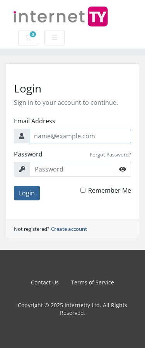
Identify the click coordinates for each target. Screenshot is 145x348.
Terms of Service (92, 282)
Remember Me (109, 190)
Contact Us (45, 282)
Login (27, 193)
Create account (69, 228)
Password (28, 154)
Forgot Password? (110, 154)
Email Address (34, 121)
